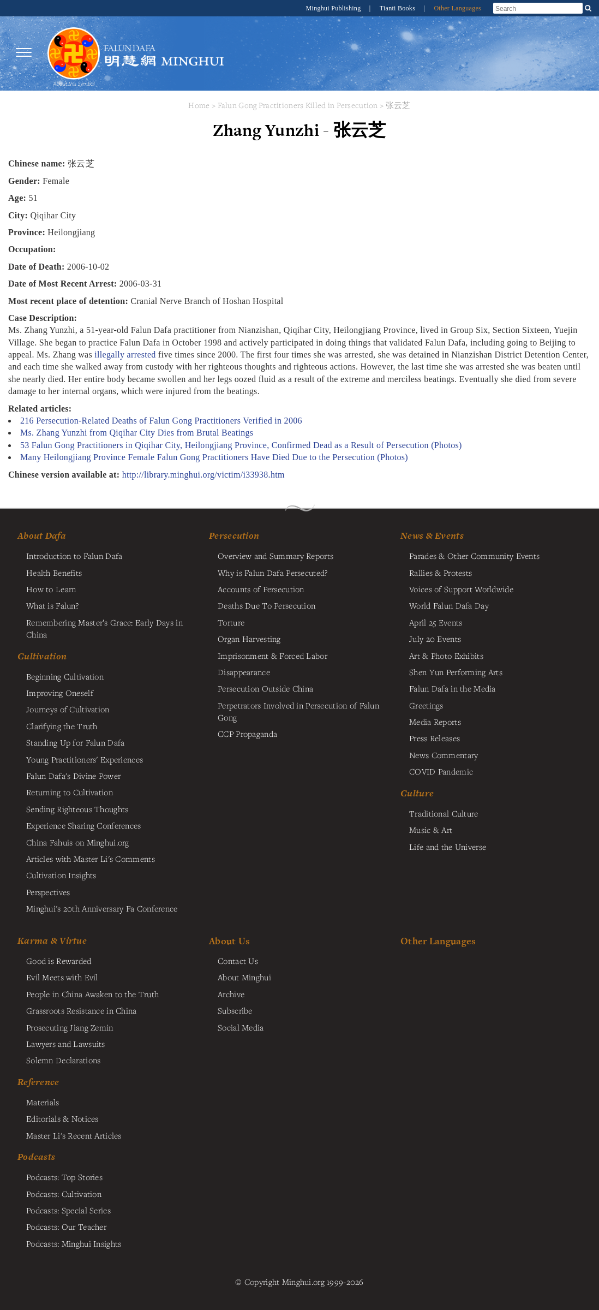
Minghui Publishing (334, 8)
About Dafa (41, 535)
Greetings (426, 705)
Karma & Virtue (52, 940)
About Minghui (244, 977)
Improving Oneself (59, 692)
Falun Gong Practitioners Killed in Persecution (299, 105)
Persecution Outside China (265, 688)
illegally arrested (124, 354)
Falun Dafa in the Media (452, 688)
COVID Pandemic (441, 771)
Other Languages (457, 8)
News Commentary (443, 754)
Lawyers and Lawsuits (65, 1043)
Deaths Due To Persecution (266, 605)
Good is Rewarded (59, 960)
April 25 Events (435, 622)
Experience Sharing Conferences (83, 825)
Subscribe (235, 1010)
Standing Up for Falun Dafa (75, 742)
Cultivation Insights (61, 875)
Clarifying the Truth (62, 725)
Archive (231, 994)
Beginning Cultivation (65, 676)
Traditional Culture (443, 813)
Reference (38, 1081)
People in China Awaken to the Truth (92, 994)
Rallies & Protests (440, 572)
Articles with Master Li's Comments (90, 858)
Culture (417, 793)
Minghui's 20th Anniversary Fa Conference (102, 908)
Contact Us (238, 960)
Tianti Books (398, 8)
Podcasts (36, 1156)
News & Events (432, 535)
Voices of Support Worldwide (461, 588)
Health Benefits (54, 572)
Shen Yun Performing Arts (455, 671)
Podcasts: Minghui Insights (74, 1243)
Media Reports (435, 721)
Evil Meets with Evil (62, 977)
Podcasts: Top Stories (64, 1176)
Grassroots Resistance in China (81, 1010)
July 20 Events (435, 638)
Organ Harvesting (249, 638)
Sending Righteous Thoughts (77, 808)
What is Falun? (52, 605)
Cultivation (42, 656)
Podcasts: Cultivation (63, 1193)
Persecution (234, 535)
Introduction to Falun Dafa (74, 555)
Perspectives (48, 891)
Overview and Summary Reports (275, 555)
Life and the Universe (447, 846)
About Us (229, 940)
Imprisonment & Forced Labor (272, 655)
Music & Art (430, 829)
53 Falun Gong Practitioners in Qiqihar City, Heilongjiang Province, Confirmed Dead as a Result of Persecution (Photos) (241, 445)
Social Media (240, 1027)
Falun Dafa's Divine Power (73, 775)
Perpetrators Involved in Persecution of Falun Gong (298, 711)
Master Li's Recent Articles (74, 1135)
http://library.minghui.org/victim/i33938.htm (203, 474)
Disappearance (244, 671)
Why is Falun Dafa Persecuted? (272, 572)
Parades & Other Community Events (474, 555)
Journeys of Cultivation (68, 709)
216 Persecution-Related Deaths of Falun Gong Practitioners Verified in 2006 (161, 420)
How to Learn (51, 588)
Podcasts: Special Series (68, 1210)
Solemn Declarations (63, 1060)
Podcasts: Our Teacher (66, 1226)
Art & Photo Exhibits (446, 655)
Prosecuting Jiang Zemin (69, 1027)
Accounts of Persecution (261, 588)
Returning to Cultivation (69, 792)
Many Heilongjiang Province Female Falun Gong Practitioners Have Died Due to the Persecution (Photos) (214, 457)
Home (198, 105)
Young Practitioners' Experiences (84, 759)
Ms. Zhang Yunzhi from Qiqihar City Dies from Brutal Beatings (136, 432)
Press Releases (434, 738)
